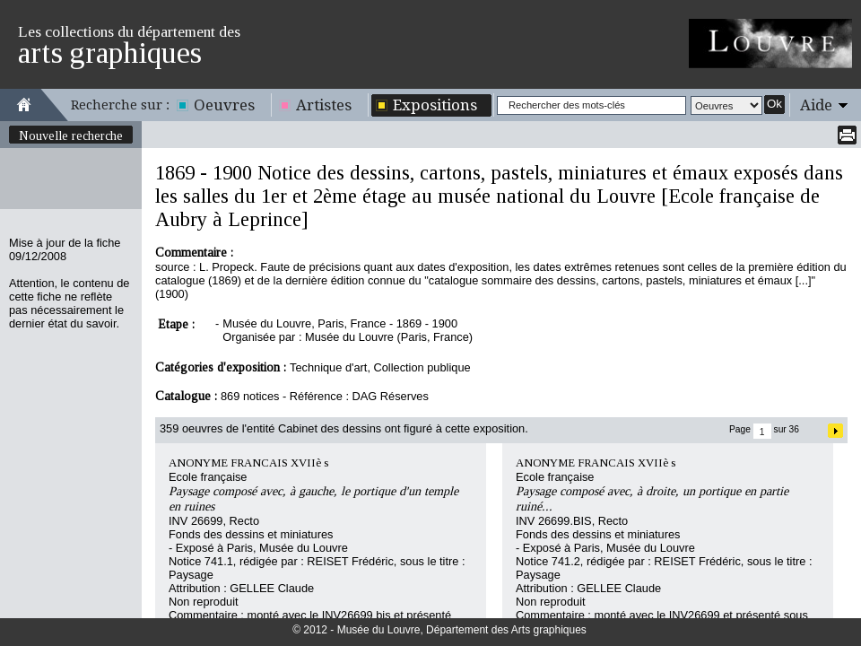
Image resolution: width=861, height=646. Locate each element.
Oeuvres (224, 105)
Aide (816, 105)
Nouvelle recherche (71, 135)
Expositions (435, 105)
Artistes (324, 105)
